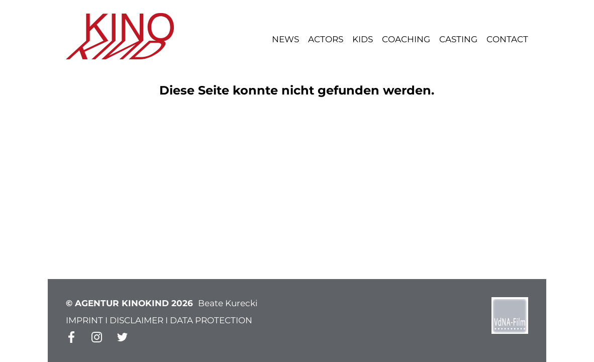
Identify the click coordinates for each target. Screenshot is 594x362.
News (285, 39)
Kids (362, 39)
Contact (507, 39)
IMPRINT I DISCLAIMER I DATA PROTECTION (159, 320)
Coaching (406, 39)
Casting (458, 39)
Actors (325, 39)
